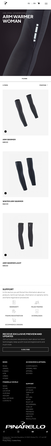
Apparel (9, 13)
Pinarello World (10, 382)
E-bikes (5, 371)
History (6, 396)
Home (4, 13)
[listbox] (6, 132)
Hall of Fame (8, 398)
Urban (5, 376)
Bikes (5, 362)
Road (5, 366)
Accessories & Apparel (36, 362)
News (5, 386)
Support (30, 384)
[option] (5, 131)
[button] (29, 3)
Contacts (7, 401)
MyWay (5, 378)
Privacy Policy (7, 440)
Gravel (6, 368)
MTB (4, 373)
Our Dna (6, 393)
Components (31, 366)
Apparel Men (31, 368)
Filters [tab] (24, 78)
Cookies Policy (16, 440)
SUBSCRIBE (25, 349)
